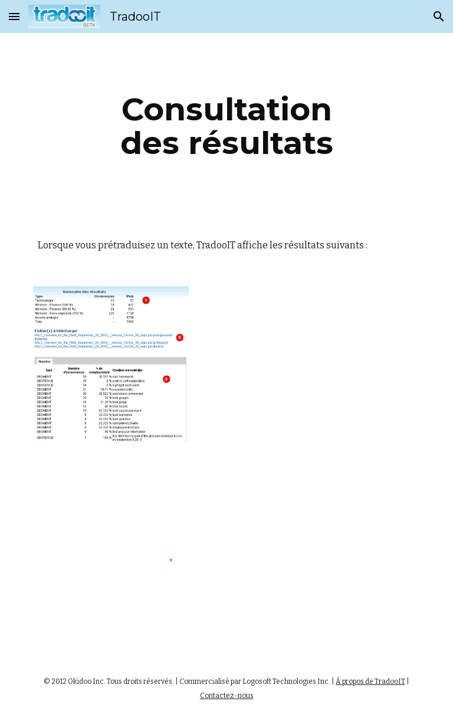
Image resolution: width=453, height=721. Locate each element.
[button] (14, 16)
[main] (226, 126)
